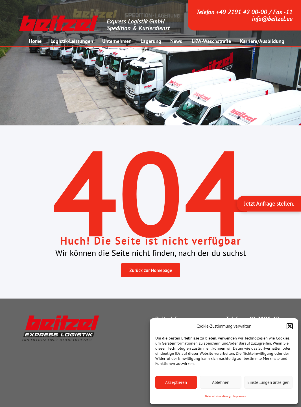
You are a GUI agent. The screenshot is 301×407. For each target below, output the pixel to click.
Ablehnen (220, 382)
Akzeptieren (176, 382)
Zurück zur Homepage (150, 270)
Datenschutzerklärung (217, 396)
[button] (290, 326)
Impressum (239, 396)
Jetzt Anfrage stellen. (269, 203)
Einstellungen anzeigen (268, 382)
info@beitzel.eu (272, 19)
